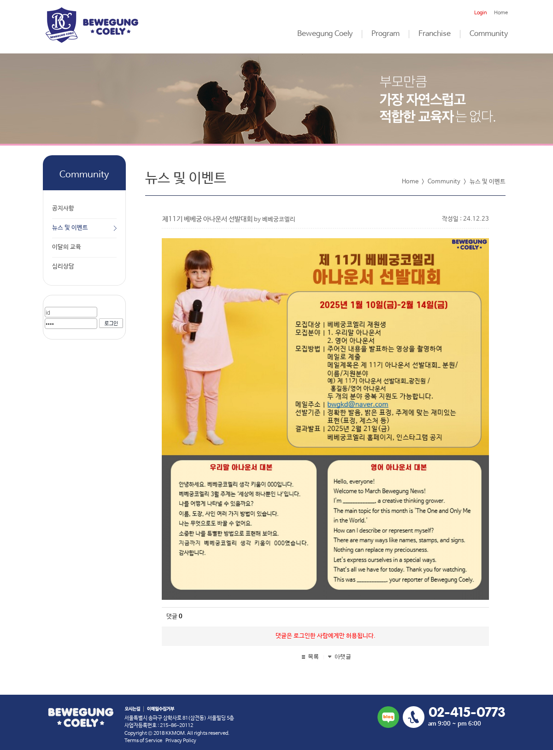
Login (480, 13)
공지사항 (63, 208)
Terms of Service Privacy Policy (160, 741)
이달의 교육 (66, 247)
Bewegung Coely (325, 34)
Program (385, 34)
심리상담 (63, 266)
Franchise (434, 34)
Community (489, 34)
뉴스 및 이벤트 (70, 227)
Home (501, 13)
